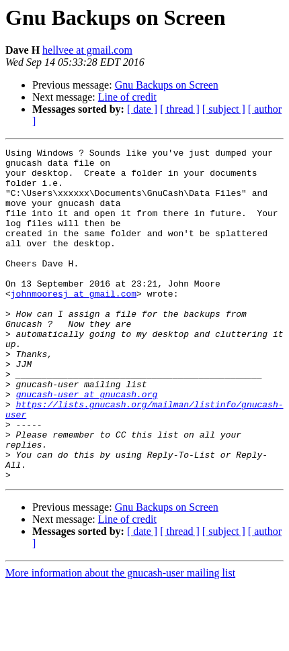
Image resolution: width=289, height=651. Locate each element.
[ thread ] (180, 109)
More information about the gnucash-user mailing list (120, 639)
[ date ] (142, 109)
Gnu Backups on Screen (166, 85)
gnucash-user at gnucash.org (87, 444)
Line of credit (127, 97)
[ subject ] (223, 109)
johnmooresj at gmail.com (73, 323)
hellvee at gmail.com (87, 50)
